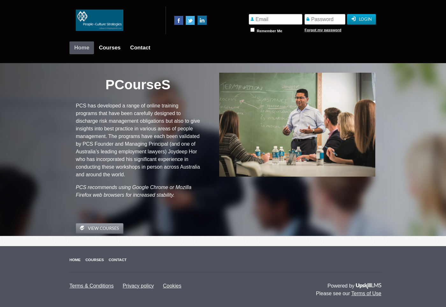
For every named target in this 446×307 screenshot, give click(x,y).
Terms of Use (366, 293)
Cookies (172, 286)
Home (81, 48)
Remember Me (269, 31)
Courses (109, 48)
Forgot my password (323, 30)
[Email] (275, 19)
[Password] (325, 19)
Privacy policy (138, 286)
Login (361, 19)
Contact (140, 48)
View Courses (99, 228)
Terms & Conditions (91, 286)
